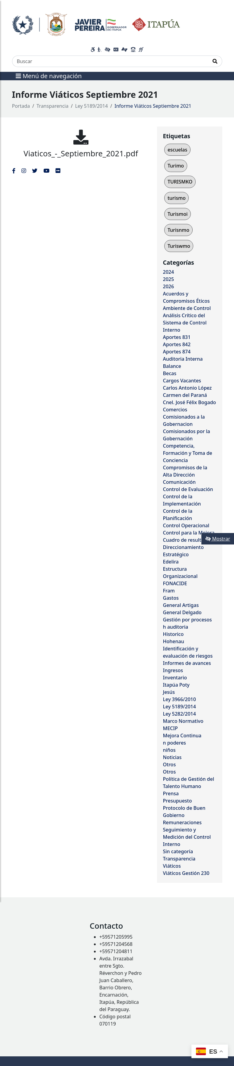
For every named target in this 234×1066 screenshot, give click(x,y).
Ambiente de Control (187, 308)
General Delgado (182, 612)
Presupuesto (177, 800)
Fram (169, 590)
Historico (173, 634)
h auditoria (175, 627)
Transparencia (53, 106)
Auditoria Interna (183, 359)
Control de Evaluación (188, 489)
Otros (169, 764)
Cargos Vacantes (182, 380)
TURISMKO (180, 181)
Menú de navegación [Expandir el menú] (49, 76)
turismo (177, 198)
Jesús (169, 692)
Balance (172, 366)
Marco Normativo (183, 721)
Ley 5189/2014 (91, 106)
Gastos (171, 598)
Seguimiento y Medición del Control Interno (187, 836)
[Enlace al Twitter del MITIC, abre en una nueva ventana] (34, 170)
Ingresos (173, 670)
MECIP (170, 728)
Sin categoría (178, 851)
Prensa (171, 793)
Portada (21, 106)
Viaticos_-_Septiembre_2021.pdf (81, 153)
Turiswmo (179, 246)
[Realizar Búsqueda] (215, 61)
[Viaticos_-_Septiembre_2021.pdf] (80, 137)
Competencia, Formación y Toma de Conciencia (187, 453)
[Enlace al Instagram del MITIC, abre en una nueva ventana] (23, 170)
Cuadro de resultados (187, 540)
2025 (168, 279)
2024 (168, 272)
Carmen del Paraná (185, 395)
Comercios (175, 409)
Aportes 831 (177, 337)
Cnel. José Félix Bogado (189, 402)
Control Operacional (186, 525)
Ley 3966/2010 (179, 699)
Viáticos (172, 866)
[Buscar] (110, 61)
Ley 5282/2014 (179, 713)
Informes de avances (187, 663)
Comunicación (179, 482)
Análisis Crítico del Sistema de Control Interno (185, 322)
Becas (169, 373)
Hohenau (173, 641)
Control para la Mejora (189, 532)
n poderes (174, 742)
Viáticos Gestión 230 (186, 873)
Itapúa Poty (176, 684)
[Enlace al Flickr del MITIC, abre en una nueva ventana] (58, 170)
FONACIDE (175, 583)
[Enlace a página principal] (96, 23)
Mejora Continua (182, 735)
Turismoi (178, 214)
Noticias (172, 757)
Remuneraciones (182, 822)
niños (169, 750)
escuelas (177, 149)
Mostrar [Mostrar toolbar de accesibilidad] (217, 538)
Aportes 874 (177, 351)
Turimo (176, 165)
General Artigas (181, 605)
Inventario (175, 677)
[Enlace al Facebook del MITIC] (13, 170)
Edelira (171, 561)
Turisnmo (178, 230)
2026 (168, 286)
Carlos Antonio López (187, 388)
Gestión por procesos (187, 619)
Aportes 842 (177, 344)
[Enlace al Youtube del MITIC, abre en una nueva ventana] (46, 170)
